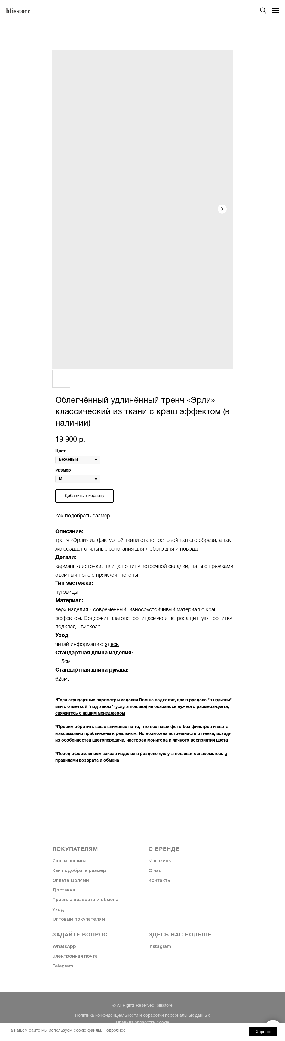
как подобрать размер (82, 516)
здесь (112, 644)
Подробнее (114, 1031)
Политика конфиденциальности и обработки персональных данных (142, 1016)
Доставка (63, 890)
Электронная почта (75, 956)
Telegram (62, 966)
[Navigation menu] (275, 10)
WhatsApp (64, 946)
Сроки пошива (69, 860)
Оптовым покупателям (78, 919)
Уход (58, 909)
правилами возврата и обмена (87, 761)
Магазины (160, 860)
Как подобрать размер (79, 870)
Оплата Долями (70, 880)
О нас (155, 870)
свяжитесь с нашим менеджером (90, 713)
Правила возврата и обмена (85, 899)
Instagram (160, 946)
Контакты (160, 880)
